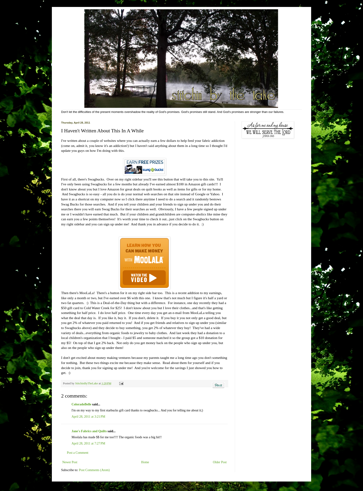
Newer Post (69, 462)
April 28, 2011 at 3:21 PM (88, 416)
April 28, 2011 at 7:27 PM (88, 443)
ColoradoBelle (81, 404)
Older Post (220, 462)
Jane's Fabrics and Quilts (89, 431)
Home (145, 462)
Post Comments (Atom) (94, 470)
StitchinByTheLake (87, 383)
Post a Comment (77, 452)
